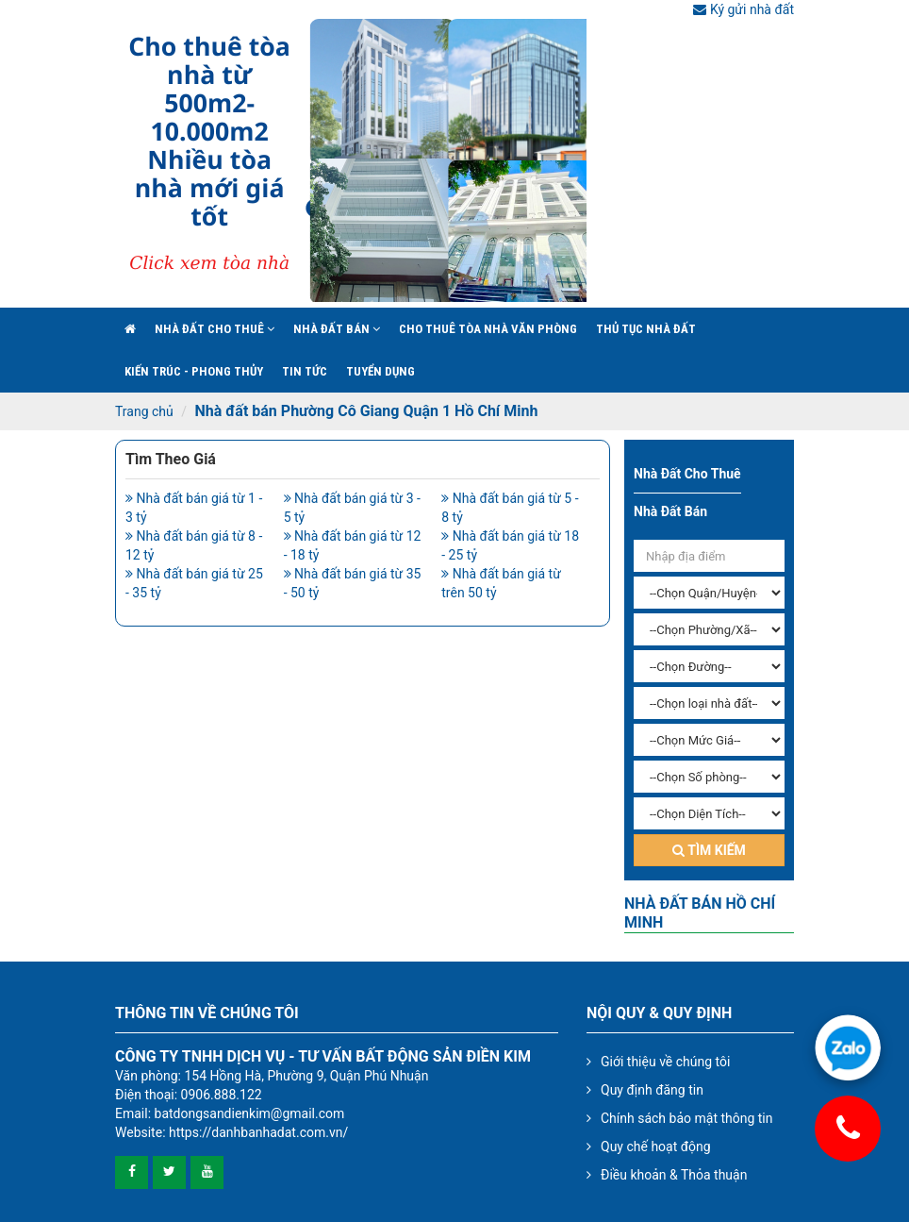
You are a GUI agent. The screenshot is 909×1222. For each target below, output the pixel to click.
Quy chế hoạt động (656, 1146)
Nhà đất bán (336, 329)
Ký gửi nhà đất (743, 9)
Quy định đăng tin (652, 1089)
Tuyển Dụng (380, 371)
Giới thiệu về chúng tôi (665, 1061)
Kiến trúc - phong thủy (193, 371)
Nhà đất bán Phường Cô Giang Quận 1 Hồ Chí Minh (365, 411)
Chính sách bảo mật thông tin (687, 1118)
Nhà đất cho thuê (214, 329)
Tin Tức (304, 371)
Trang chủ (144, 411)
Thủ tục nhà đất (646, 329)
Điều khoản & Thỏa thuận (674, 1174)
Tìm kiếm (709, 850)
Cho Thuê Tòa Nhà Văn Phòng (488, 329)
